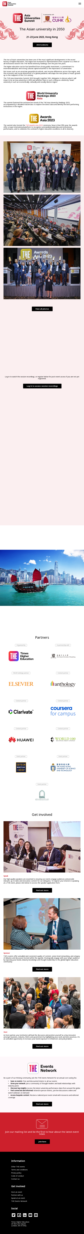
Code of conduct (17, 1176)
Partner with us (17, 1195)
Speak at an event (18, 1198)
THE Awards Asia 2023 (34, 125)
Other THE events (18, 1167)
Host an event (16, 1192)
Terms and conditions (19, 1170)
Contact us (15, 1179)
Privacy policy (16, 1173)
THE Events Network (19, 1201)
